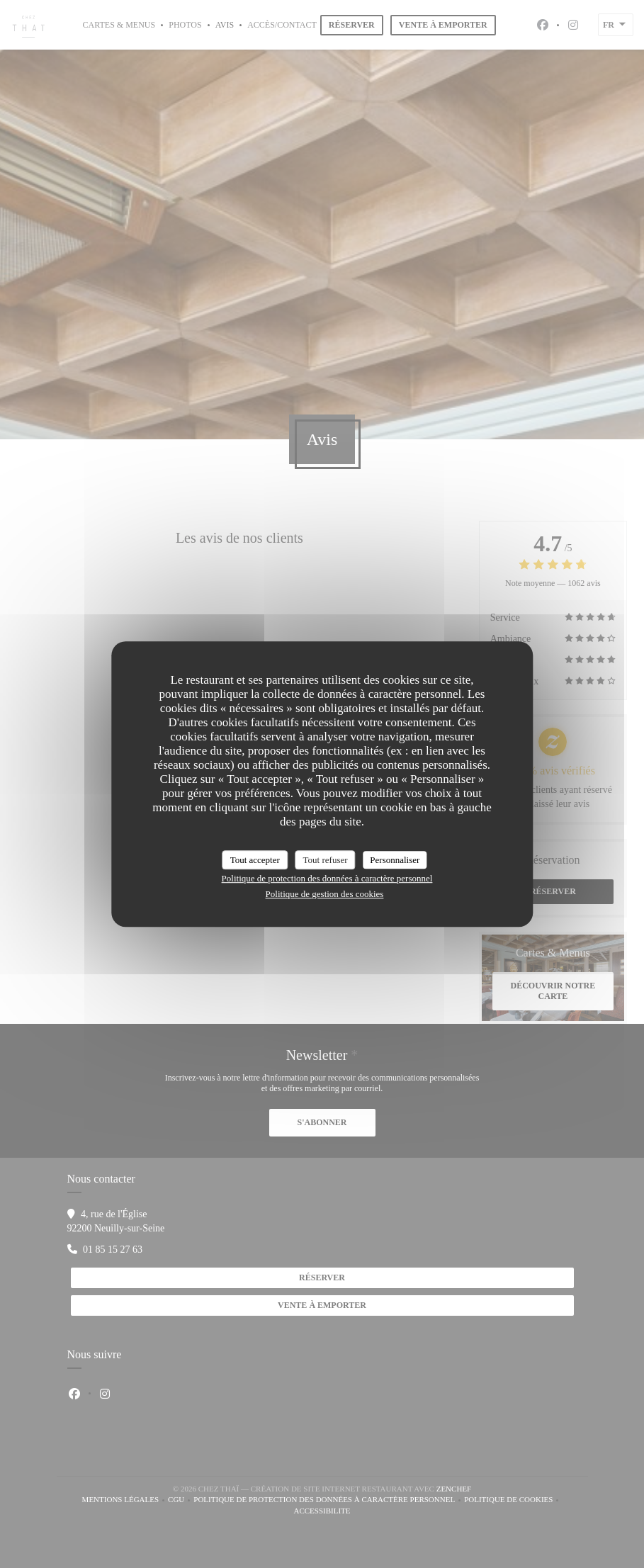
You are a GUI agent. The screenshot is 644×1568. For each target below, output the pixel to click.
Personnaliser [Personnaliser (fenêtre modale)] (394, 859)
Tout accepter (255, 859)
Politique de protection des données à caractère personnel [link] (327, 878)
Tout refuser (325, 859)
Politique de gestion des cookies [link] (325, 894)
